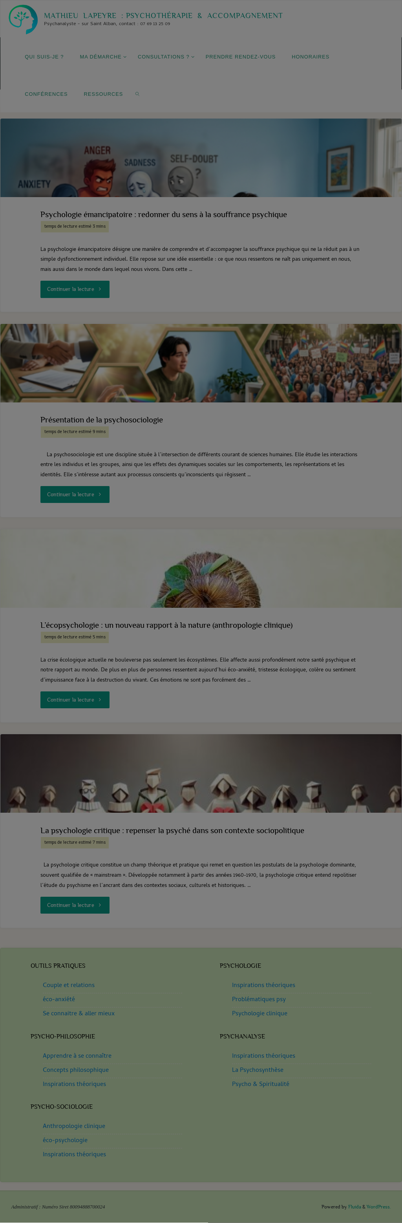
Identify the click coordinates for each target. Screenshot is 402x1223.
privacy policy (247, 613)
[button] (201, 657)
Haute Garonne (201, 719)
